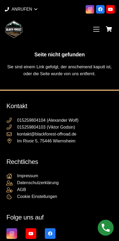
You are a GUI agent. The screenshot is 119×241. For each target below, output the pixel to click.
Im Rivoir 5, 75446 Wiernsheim (46, 141)
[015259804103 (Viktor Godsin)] (11, 127)
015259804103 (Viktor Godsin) (46, 127)
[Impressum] (11, 176)
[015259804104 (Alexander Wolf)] (11, 120)
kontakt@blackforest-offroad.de (46, 134)
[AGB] (11, 189)
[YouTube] (110, 9)
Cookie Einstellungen (37, 196)
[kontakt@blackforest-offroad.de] (11, 134)
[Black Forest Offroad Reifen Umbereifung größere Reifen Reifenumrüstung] (13, 29)
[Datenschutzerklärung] (11, 182)
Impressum (27, 176)
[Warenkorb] (109, 29)
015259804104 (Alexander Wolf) (47, 120)
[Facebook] (100, 9)
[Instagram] (90, 9)
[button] (21, 9)
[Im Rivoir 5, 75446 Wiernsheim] (11, 140)
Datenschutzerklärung (38, 182)
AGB (21, 189)
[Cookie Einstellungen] (11, 196)
